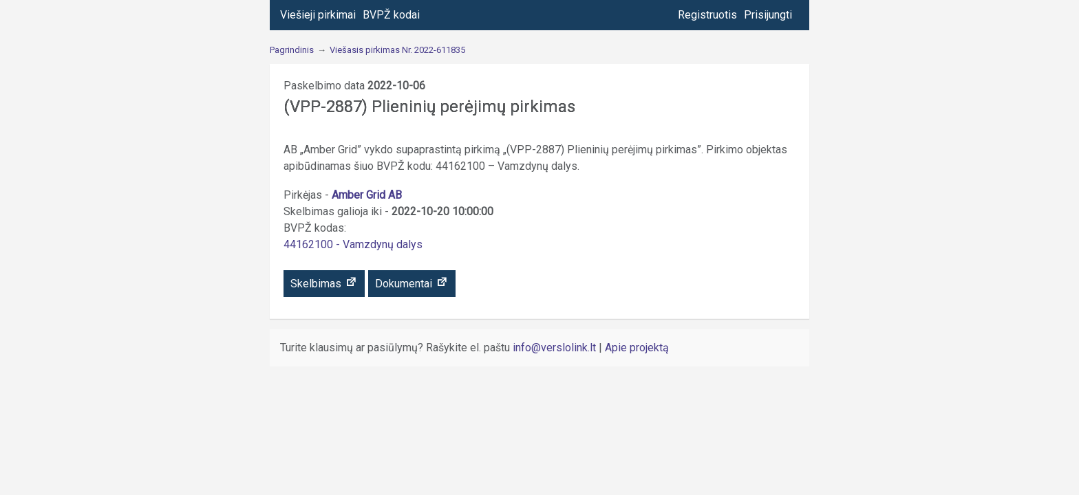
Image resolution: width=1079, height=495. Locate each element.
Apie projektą (637, 347)
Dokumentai (412, 283)
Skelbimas (324, 283)
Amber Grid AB (367, 194)
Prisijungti (768, 14)
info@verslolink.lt (556, 347)
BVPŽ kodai (391, 14)
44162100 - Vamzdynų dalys (353, 244)
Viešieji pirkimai (318, 14)
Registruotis (707, 14)
